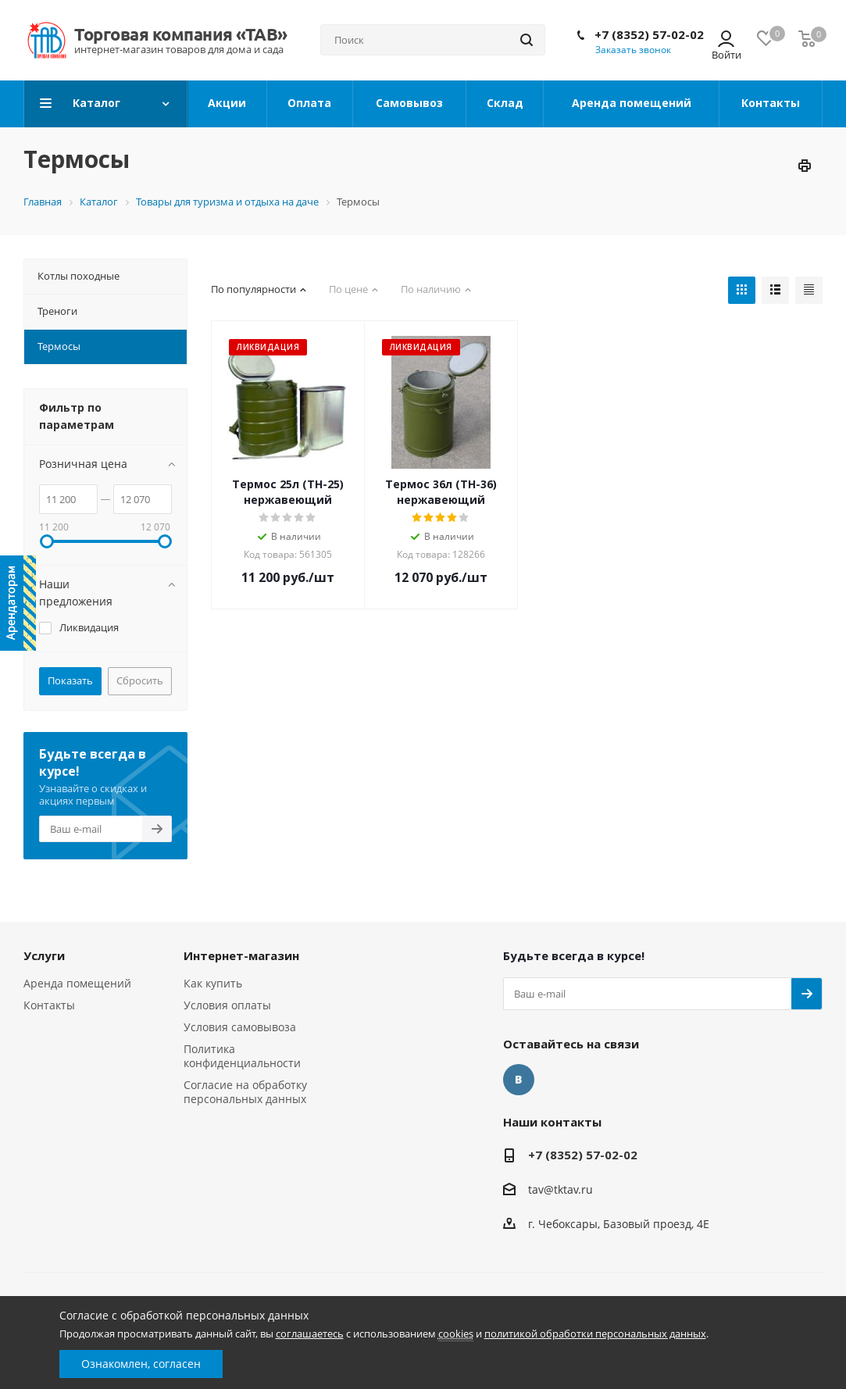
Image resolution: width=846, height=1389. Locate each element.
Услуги (44, 955)
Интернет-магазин (241, 955)
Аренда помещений (77, 983)
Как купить (213, 983)
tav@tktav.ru (560, 1189)
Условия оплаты (227, 1005)
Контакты (49, 1005)
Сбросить (139, 680)
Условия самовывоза (240, 1026)
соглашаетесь (310, 1334)
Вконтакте (518, 1079)
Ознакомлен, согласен (141, 1363)
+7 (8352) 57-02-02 (649, 34)
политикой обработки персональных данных (595, 1334)
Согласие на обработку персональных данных (245, 1091)
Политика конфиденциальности (242, 1055)
